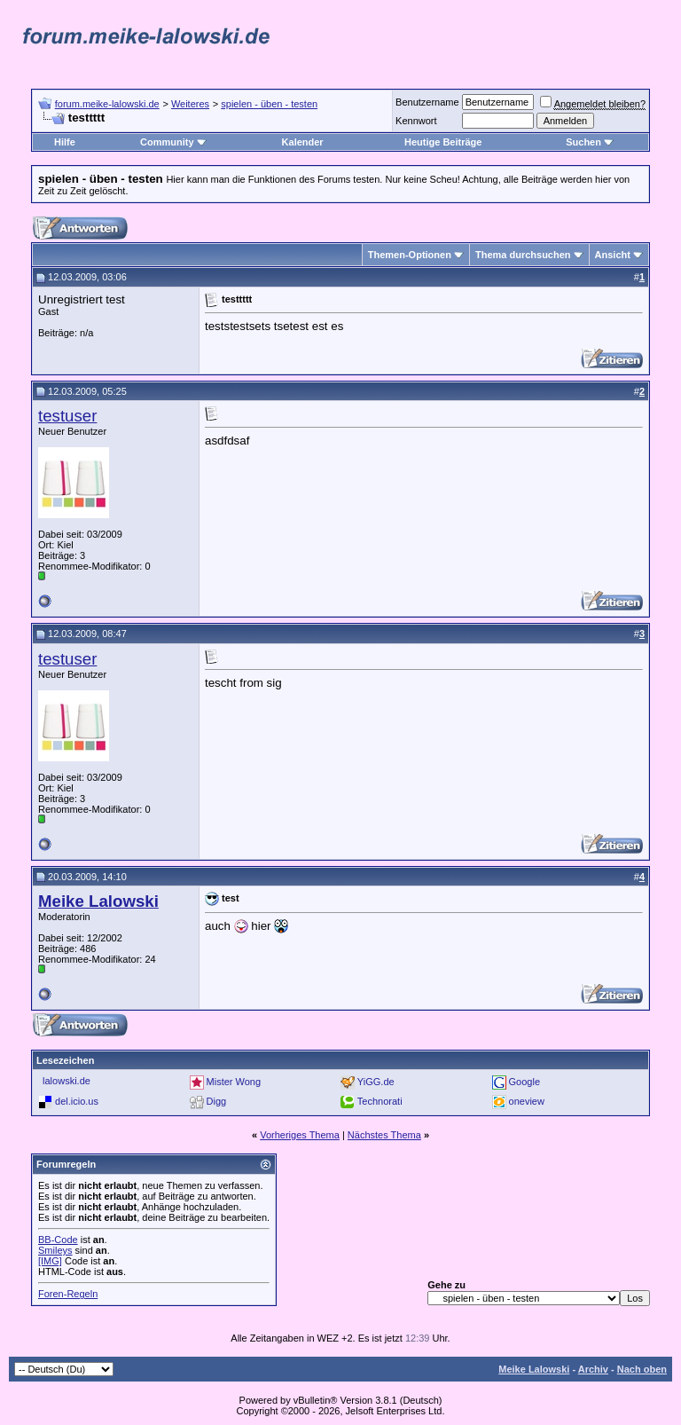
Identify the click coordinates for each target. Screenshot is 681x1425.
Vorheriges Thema (300, 1135)
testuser (67, 415)
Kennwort (415, 120)
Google (524, 1081)
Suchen (590, 142)
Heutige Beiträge (442, 142)
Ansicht (612, 254)
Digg (217, 1101)
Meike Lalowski (533, 1369)
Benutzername (427, 102)
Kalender (303, 142)
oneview (526, 1101)
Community (173, 142)
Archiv (593, 1369)
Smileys (55, 1250)
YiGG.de (376, 1081)
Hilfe (64, 142)
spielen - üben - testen (269, 103)
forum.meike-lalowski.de (107, 103)
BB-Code (58, 1239)
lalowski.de (66, 1080)
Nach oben (642, 1369)
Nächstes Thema (384, 1135)
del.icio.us (76, 1101)
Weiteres (190, 103)
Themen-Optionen (409, 254)
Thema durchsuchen (523, 254)
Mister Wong (234, 1081)
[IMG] (50, 1261)
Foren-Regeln (68, 1293)
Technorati (380, 1101)
